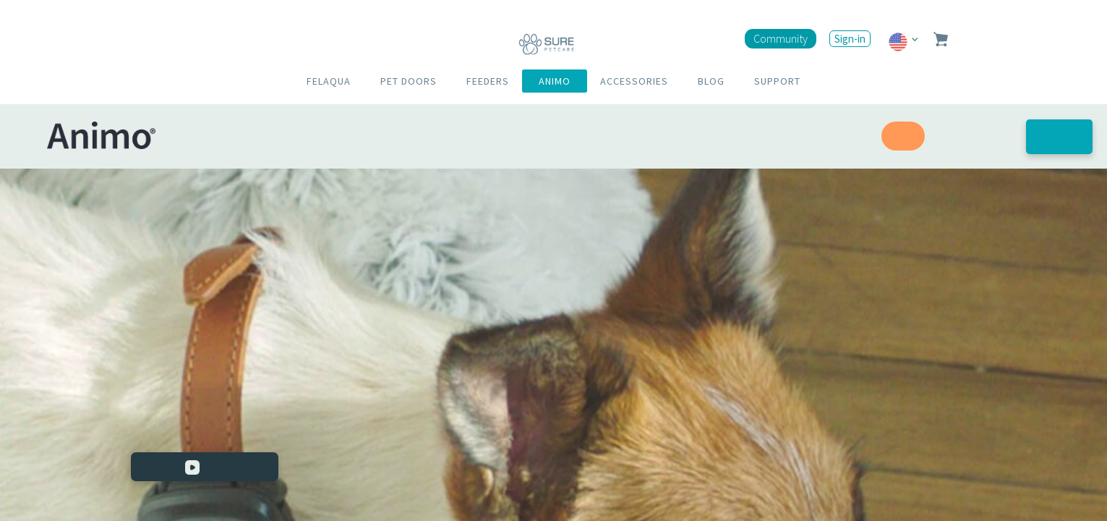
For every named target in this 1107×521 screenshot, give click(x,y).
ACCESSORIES (634, 81)
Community (780, 38)
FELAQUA (329, 81)
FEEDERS (487, 81)
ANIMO (554, 81)
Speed (903, 136)
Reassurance (830, 136)
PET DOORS (408, 81)
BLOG (711, 81)
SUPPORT (777, 81)
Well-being (975, 136)
